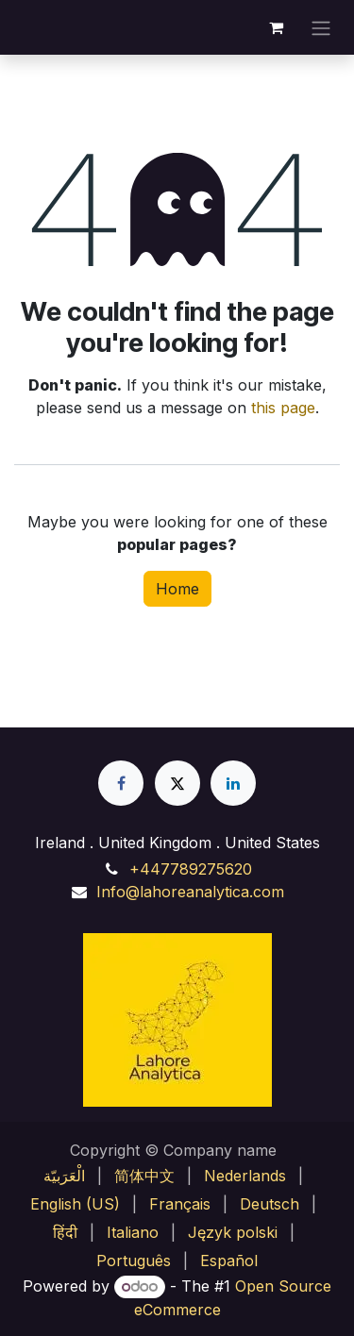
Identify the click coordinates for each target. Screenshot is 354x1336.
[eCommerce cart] (276, 27)
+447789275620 (190, 869)
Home (177, 588)
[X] (177, 783)
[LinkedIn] (233, 783)
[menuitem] (64, 1175)
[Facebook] (120, 783)
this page (283, 407)
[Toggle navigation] (321, 27)
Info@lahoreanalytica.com (190, 891)
